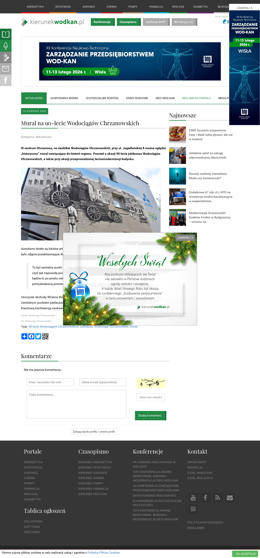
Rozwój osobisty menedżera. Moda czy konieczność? (208, 176)
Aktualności (34, 98)
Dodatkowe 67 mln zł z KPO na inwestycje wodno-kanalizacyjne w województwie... (210, 196)
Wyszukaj (226, 6)
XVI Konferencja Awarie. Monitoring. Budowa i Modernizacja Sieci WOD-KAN (155, 515)
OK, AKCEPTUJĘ (246, 553)
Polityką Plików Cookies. (104, 552)
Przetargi (32, 532)
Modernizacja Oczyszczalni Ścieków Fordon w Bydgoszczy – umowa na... (210, 217)
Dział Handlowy (200, 473)
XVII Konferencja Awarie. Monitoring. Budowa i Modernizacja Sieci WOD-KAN (155, 476)
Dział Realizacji (200, 478)
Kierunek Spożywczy (94, 467)
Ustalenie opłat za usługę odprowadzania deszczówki (207, 155)
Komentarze (36, 356)
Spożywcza (63, 6)
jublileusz (86, 326)
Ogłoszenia (33, 521)
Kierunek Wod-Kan (92, 494)
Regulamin (195, 528)
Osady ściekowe (137, 98)
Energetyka (35, 6)
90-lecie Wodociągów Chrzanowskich (54, 326)
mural (133, 326)
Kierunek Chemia (91, 478)
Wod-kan (178, 6)
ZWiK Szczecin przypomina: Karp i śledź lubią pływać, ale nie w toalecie (210, 135)
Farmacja (156, 6)
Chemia (112, 6)
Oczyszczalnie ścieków (102, 98)
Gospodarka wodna (64, 98)
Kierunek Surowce (92, 473)
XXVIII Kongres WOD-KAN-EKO (154, 495)
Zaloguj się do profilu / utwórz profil (94, 431)
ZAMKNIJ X (185, 237)
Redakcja (194, 467)
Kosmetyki (200, 6)
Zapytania (32, 527)
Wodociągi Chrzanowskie (111, 326)
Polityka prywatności (205, 523)
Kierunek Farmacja (93, 488)
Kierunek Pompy (91, 483)
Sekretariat (196, 462)
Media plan (226, 98)
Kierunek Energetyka (95, 462)
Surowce (89, 6)
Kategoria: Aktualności (36, 137)
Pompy (132, 6)
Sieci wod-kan (165, 98)
